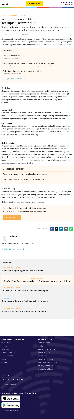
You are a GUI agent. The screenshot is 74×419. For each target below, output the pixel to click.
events (4, 346)
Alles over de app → (9, 410)
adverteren (42, 356)
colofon (41, 346)
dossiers (4, 363)
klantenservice (44, 343)
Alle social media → (9, 385)
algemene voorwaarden (48, 363)
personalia (6, 359)
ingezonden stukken (46, 349)
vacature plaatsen (45, 359)
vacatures (5, 343)
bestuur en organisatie (10, 15)
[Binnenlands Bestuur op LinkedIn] (13, 379)
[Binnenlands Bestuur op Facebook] (3, 379)
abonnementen (8, 353)
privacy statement (45, 366)
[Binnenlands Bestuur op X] (8, 379)
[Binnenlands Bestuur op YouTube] (22, 379)
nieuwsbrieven (44, 353)
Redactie (7, 34)
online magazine (8, 356)
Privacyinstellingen (46, 369)
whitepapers (6, 349)
